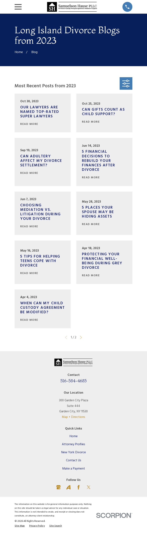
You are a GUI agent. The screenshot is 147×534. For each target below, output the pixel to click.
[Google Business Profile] (58, 487)
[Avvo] (68, 487)
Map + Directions (73, 417)
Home (73, 436)
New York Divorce (73, 452)
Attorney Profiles (73, 444)
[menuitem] (20, 526)
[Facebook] (78, 487)
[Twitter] (88, 487)
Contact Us (73, 460)
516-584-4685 (73, 380)
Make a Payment (73, 468)
